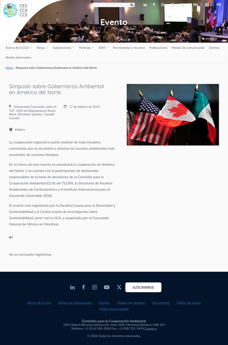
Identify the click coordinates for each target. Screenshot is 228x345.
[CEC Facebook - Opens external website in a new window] (155, 5)
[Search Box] (113, 5)
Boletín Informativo (18, 57)
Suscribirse (143, 287)
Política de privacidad (114, 309)
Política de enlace (189, 302)
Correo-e (151, 328)
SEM (102, 47)
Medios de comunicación (188, 47)
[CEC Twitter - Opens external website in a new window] (183, 5)
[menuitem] (193, 4)
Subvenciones (62, 47)
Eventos (214, 47)
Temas (41, 47)
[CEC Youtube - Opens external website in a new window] (173, 5)
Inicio (9, 67)
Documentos (161, 302)
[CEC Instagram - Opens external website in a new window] (163, 5)
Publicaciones (158, 47)
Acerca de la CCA (17, 47)
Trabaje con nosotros (131, 302)
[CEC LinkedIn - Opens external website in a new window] (146, 5)
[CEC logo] (33, 33)
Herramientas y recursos (129, 47)
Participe (85, 47)
